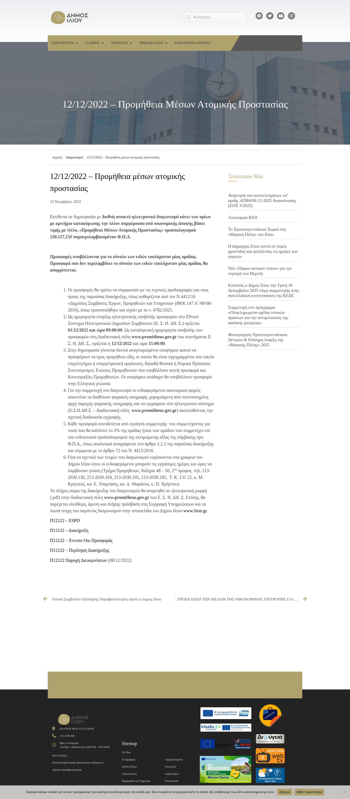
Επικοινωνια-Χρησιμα (193, 43)
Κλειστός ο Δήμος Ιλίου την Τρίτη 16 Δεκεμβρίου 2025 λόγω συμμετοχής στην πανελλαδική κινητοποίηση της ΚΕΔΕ (263, 290)
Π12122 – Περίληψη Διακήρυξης (79, 550)
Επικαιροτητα (64, 43)
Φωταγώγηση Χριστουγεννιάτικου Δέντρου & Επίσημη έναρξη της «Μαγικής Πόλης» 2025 (257, 339)
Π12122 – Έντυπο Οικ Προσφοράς (81, 540)
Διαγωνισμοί (74, 157)
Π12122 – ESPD (65, 520)
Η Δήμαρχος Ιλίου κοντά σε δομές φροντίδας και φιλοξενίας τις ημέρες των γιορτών (263, 251)
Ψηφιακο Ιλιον (153, 43)
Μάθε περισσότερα (309, 792)
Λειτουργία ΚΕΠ (242, 217)
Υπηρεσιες (121, 43)
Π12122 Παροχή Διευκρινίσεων (78, 560)
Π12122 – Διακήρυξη (69, 530)
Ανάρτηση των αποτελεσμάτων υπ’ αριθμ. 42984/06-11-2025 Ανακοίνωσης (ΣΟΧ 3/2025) (262, 200)
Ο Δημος (94, 43)
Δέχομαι (284, 792)
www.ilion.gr (194, 510)
